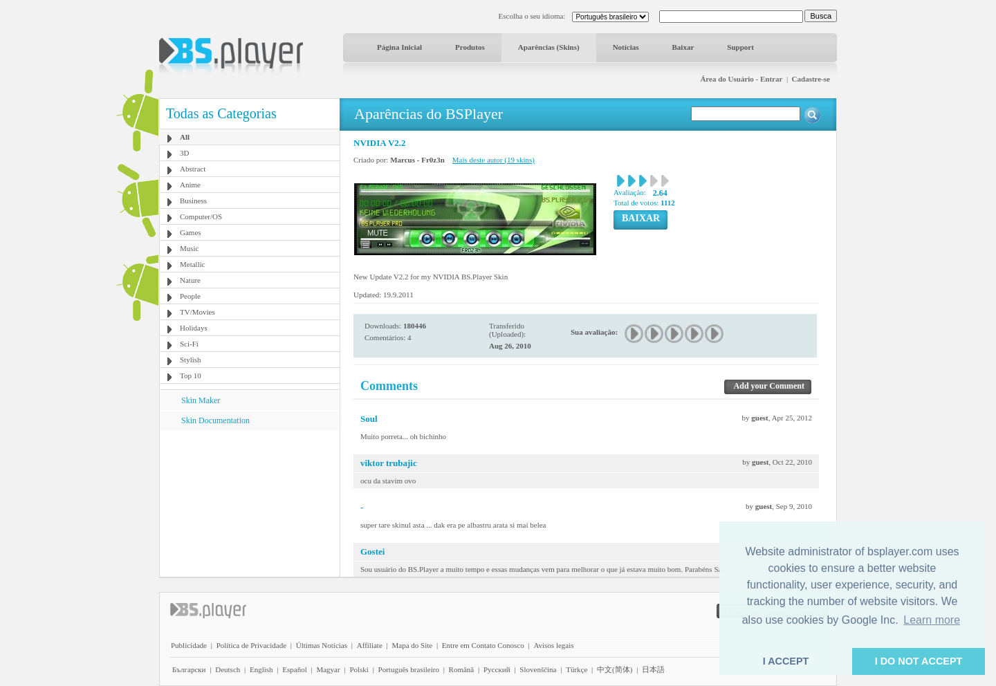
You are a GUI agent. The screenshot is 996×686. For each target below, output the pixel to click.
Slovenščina (537, 669)
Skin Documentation (215, 420)
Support (740, 47)
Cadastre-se (811, 79)
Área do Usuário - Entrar (741, 79)
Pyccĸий (496, 669)
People (190, 296)
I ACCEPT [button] (786, 661)
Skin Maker (200, 400)
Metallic (192, 264)
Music (189, 248)
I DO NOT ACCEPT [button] (919, 661)
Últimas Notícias (321, 645)
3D (184, 153)
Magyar (328, 669)
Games (190, 232)
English (261, 669)
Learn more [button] (931, 620)
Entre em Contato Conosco (483, 645)
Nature (190, 280)
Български (189, 669)
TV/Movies (197, 312)
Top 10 (190, 375)
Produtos (470, 47)
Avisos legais (553, 645)
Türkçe (576, 669)
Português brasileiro (408, 669)
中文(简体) (614, 669)
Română (461, 669)
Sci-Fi (189, 344)
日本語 (653, 669)
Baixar (683, 47)
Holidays (194, 328)
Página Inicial (399, 47)
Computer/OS (201, 216)
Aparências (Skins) (549, 47)
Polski (359, 669)
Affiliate (369, 645)
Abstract (192, 169)
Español (294, 669)
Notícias (626, 47)
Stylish (190, 359)
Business (193, 200)
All (185, 137)
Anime (190, 184)
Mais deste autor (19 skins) (493, 160)
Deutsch (227, 669)
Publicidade (189, 645)
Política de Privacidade (251, 645)
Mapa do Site (411, 645)
